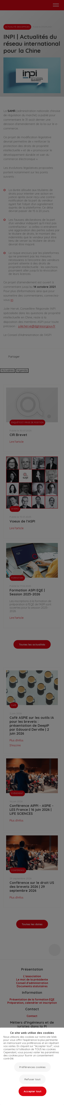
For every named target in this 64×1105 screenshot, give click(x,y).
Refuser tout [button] (32, 1079)
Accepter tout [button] (32, 1091)
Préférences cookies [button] (32, 1067)
